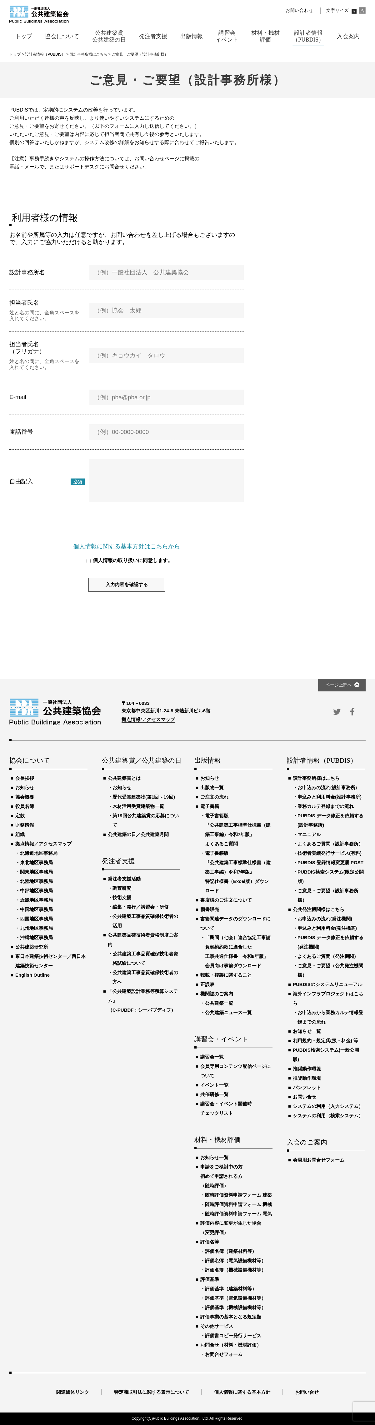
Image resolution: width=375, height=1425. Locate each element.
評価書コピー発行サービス (233, 1335)
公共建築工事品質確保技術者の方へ (145, 977)
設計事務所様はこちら (316, 778)
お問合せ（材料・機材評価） (230, 1345)
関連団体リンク (72, 1392)
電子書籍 (209, 806)
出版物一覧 (212, 787)
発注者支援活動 (124, 878)
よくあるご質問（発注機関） (328, 956)
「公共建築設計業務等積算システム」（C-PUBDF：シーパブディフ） (143, 1001)
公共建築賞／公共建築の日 (141, 760)
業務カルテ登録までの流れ (326, 806)
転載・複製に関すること (226, 975)
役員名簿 (24, 806)
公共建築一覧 (219, 1003)
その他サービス (216, 1326)
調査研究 (121, 888)
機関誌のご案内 (216, 993)
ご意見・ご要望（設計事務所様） (328, 895)
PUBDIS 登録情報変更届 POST (330, 862)
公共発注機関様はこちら (318, 909)
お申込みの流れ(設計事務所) (327, 787)
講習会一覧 (212, 1056)
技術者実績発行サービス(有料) (330, 853)
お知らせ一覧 (214, 1157)
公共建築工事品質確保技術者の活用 (145, 921)
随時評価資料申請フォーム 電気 (238, 1213)
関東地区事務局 (36, 871)
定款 (20, 815)
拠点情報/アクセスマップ (148, 719)
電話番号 (21, 431)
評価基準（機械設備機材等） (235, 1307)
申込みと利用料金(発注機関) (327, 928)
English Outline (32, 975)
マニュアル (309, 834)
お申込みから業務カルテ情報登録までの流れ (330, 1017)
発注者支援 (118, 861)
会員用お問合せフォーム (318, 1160)
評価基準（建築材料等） (231, 1288)
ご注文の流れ (214, 797)
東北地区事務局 (36, 862)
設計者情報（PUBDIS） (322, 760)
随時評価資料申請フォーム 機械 (238, 1204)
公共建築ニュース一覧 (228, 1012)
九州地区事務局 (36, 928)
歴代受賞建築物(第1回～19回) (143, 797)
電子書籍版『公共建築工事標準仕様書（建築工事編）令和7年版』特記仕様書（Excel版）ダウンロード (238, 871)
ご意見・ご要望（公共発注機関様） (330, 970)
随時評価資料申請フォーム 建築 (238, 1195)
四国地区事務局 (36, 918)
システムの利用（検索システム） (328, 1115)
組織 (20, 834)
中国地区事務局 (36, 909)
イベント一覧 (214, 1085)
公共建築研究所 (31, 946)
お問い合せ (304, 1096)
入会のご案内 (307, 1142)
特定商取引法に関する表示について (151, 1392)
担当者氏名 (24, 302)
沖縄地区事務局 (36, 937)
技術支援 (121, 897)
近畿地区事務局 (36, 900)
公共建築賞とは (124, 778)
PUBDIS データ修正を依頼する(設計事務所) (330, 820)
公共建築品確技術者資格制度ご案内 (143, 939)
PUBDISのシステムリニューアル (327, 984)
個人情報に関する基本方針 (242, 1392)
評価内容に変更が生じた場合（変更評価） (230, 1227)
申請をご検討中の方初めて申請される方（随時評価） (221, 1176)
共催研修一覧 (214, 1094)
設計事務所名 (27, 272)
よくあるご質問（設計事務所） (330, 843)
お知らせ (24, 787)
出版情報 (207, 760)
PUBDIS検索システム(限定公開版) (331, 876)
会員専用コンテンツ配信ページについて (235, 1071)
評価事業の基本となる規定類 (230, 1316)
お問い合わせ (299, 10)
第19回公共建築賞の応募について (145, 820)
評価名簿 (209, 1241)
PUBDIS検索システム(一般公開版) (326, 1054)
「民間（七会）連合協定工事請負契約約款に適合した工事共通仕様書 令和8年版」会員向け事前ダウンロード (238, 951)
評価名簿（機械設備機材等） (235, 1270)
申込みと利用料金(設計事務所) (330, 797)
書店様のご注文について (226, 900)
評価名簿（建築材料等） (231, 1251)
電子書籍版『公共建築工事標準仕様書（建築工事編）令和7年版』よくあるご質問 (238, 829)
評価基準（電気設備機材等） (235, 1298)
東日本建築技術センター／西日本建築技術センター (50, 961)
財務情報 (24, 825)
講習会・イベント (221, 1039)
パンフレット (307, 1087)
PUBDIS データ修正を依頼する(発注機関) (330, 942)
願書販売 (209, 909)
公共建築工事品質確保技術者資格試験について (145, 958)
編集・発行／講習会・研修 (140, 906)
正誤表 (207, 984)
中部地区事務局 (36, 890)
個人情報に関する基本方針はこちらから (126, 546)
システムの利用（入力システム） (328, 1106)
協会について (29, 760)
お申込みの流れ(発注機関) (325, 918)
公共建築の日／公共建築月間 (138, 834)
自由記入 (21, 481)
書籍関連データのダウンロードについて (235, 923)
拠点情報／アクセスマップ (43, 843)
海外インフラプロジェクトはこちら (328, 998)
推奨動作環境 (307, 1068)
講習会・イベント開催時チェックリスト (226, 1108)
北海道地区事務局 (39, 853)
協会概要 (24, 797)
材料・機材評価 (217, 1140)
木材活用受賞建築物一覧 (138, 806)
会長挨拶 (24, 778)
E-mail (17, 397)
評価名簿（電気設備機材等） (235, 1260)
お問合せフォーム (223, 1354)
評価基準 (209, 1279)
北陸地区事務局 (36, 881)
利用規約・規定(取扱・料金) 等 (325, 1040)
